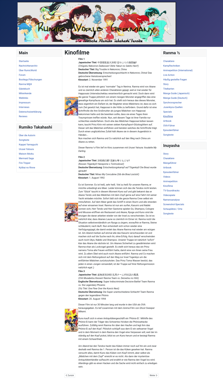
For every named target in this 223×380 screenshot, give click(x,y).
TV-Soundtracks (171, 190)
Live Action (169, 75)
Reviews (23, 116)
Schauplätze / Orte (172, 209)
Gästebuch (24, 88)
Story (166, 84)
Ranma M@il (25, 84)
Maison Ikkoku (26, 153)
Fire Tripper (24, 163)
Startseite (24, 61)
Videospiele (169, 195)
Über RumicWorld (28, 70)
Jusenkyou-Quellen (173, 107)
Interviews (24, 107)
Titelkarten (168, 88)
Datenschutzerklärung (30, 111)
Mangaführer (169, 163)
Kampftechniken (171, 65)
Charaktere (168, 61)
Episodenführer (171, 130)
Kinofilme (168, 116)
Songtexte (24, 140)
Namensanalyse (171, 199)
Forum (22, 75)
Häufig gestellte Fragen (175, 79)
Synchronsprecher (172, 102)
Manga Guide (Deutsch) (175, 98)
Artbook (167, 121)
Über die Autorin (27, 135)
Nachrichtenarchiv (28, 65)
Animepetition (170, 181)
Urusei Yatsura (26, 149)
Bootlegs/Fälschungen (30, 79)
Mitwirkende (25, 93)
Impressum (25, 102)
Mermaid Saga (26, 158)
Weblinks (23, 98)
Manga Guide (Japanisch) (176, 93)
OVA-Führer (169, 125)
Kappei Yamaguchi (28, 144)
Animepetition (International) (178, 70)
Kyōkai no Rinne (27, 167)
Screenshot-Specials (173, 204)
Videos (166, 176)
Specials (167, 111)
